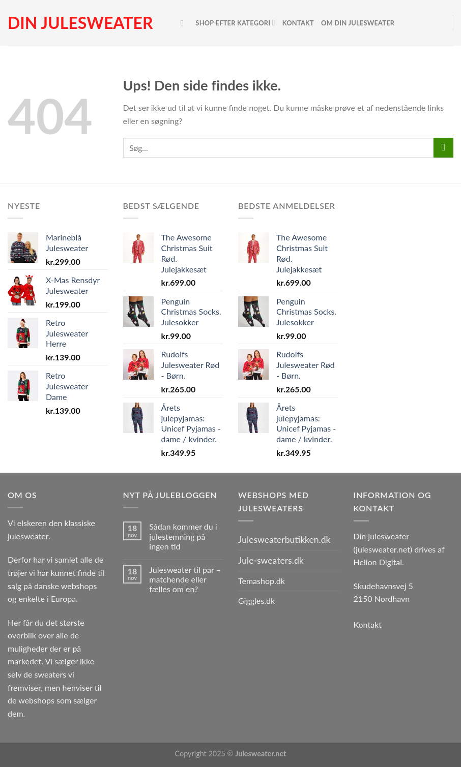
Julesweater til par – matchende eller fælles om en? (185, 579)
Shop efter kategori (235, 22)
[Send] (443, 148)
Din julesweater (80, 23)
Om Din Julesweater (357, 23)
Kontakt (298, 23)
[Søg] (184, 23)
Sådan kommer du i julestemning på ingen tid (183, 535)
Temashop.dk (261, 581)
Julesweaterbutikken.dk (284, 539)
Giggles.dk (256, 600)
